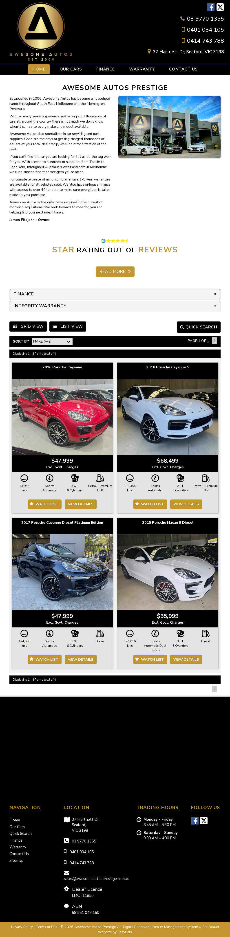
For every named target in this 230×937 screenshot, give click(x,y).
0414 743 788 (205, 41)
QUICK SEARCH (198, 327)
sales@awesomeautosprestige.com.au (96, 875)
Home (39, 69)
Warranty (142, 69)
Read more (115, 271)
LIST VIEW (68, 326)
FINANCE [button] (115, 294)
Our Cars (71, 69)
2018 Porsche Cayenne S (167, 367)
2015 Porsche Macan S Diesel (168, 522)
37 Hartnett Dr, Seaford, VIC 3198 (188, 52)
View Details (80, 504)
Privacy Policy (22, 926)
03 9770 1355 (205, 19)
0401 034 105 (205, 30)
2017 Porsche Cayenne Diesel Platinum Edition (62, 522)
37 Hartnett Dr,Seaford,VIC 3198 (82, 825)
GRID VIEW (28, 326)
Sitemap (16, 860)
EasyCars (124, 932)
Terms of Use (47, 926)
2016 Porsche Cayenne (62, 367)
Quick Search (20, 833)
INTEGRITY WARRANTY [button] (115, 306)
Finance (105, 69)
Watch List (46, 504)
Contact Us (183, 69)
